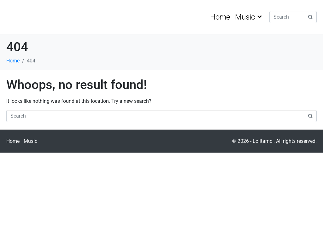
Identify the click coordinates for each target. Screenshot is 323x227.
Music (248, 17)
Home (220, 17)
